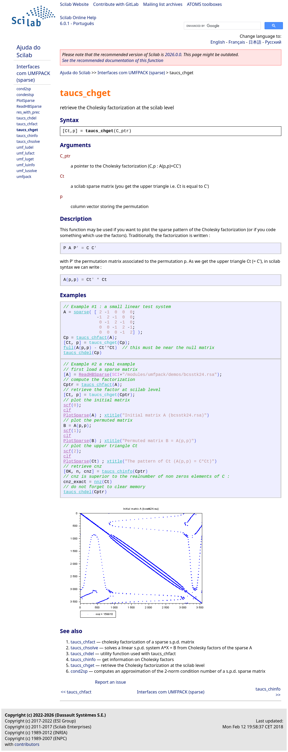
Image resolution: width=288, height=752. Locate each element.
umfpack (24, 176)
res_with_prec (28, 112)
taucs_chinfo (27, 135)
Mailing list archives (162, 4)
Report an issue (110, 682)
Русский (273, 42)
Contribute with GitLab (116, 4)
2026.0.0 (173, 54)
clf (67, 410)
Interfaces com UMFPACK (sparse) (33, 73)
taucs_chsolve (28, 141)
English (217, 42)
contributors (27, 744)
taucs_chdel (26, 118)
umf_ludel (25, 147)
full (68, 348)
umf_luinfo (26, 164)
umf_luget (25, 158)
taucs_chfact (27, 123)
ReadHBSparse (29, 106)
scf (67, 405)
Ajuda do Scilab (28, 51)
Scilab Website (74, 4)
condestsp (25, 94)
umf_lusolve (27, 170)
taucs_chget (27, 129)
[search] (221, 25)
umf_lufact (25, 153)
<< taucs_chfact (76, 692)
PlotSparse (26, 100)
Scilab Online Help (78, 17)
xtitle (112, 415)
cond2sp (24, 88)
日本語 (255, 42)
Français (237, 42)
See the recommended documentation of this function (112, 60)
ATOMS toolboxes (204, 4)
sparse (81, 312)
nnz (98, 482)
